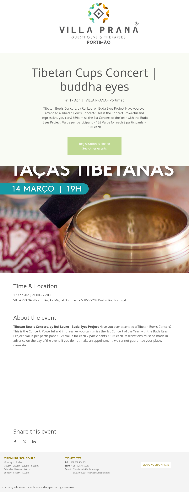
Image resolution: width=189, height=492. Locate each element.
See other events (94, 148)
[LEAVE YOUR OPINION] (155, 465)
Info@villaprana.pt (90, 469)
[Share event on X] (24, 441)
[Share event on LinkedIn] (34, 441)
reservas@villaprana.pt (98, 472)
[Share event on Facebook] (15, 441)
